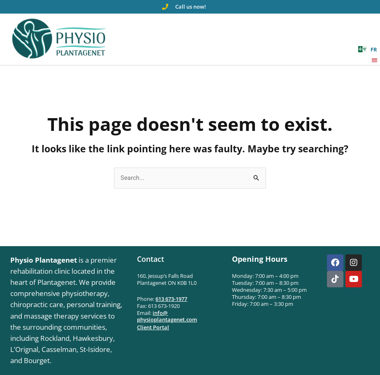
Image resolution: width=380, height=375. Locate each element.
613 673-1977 (171, 299)
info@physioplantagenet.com (167, 316)
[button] (375, 60)
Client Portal (153, 327)
